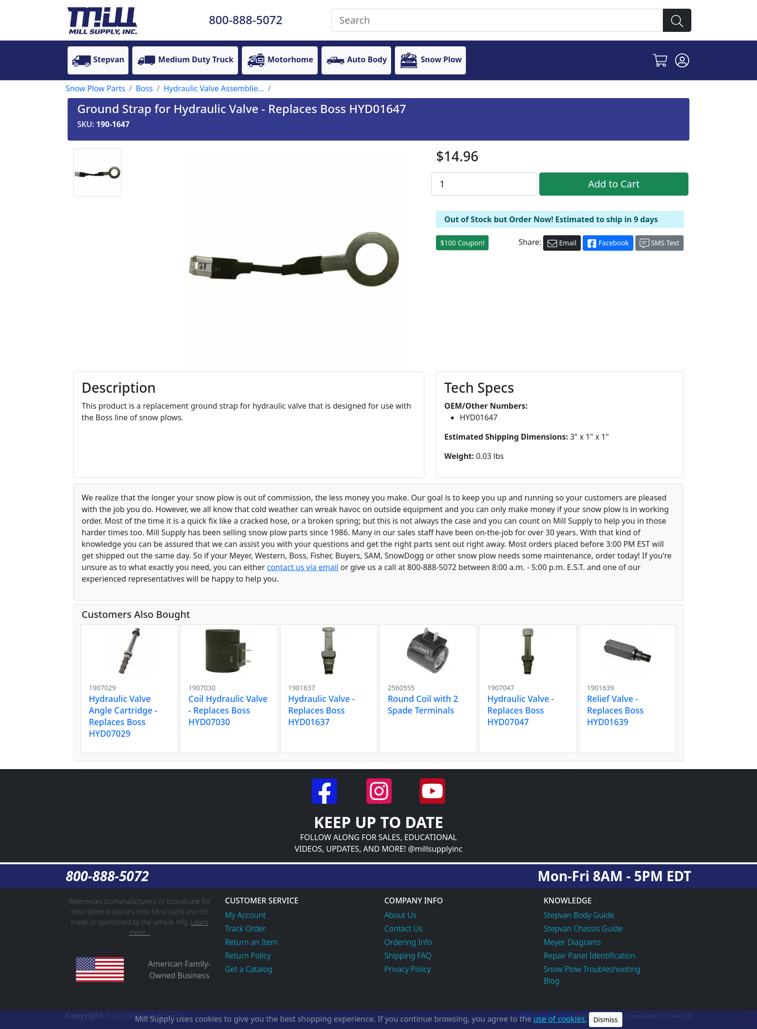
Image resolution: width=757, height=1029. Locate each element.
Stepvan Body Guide (579, 915)
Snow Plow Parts (95, 88)
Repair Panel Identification (589, 955)
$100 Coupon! (462, 242)
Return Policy (248, 955)
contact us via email (302, 567)
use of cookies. (560, 1019)
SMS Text (659, 243)
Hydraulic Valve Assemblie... (214, 88)
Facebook (608, 243)
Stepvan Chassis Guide (583, 928)
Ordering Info (408, 942)
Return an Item (251, 942)
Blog (552, 980)
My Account (245, 915)
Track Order (245, 928)
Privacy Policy (407, 969)
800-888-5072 (246, 20)
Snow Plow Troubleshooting (592, 969)
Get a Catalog (248, 969)
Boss (144, 88)
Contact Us (403, 928)
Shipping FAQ (408, 955)
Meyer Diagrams (572, 942)
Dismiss (605, 1019)
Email (561, 243)
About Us (400, 915)
